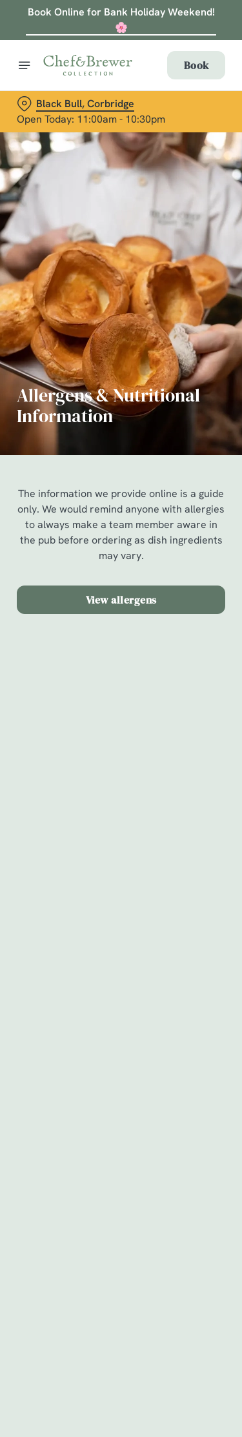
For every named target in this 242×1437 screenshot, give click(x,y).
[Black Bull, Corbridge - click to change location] (75, 104)
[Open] (24, 65)
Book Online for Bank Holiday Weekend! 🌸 (121, 19)
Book (196, 65)
